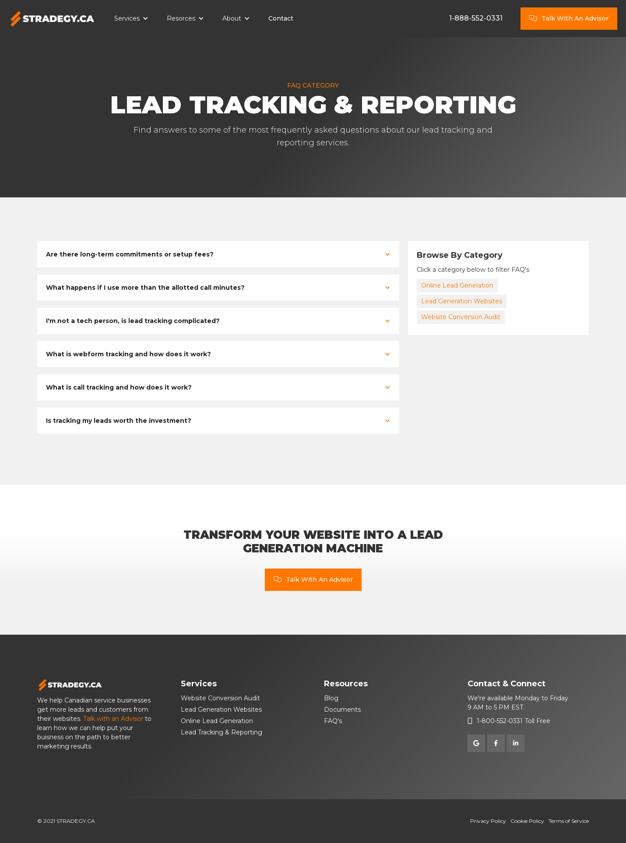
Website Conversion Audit (460, 317)
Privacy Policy (488, 821)
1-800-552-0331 (500, 721)
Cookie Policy (527, 821)
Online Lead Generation (457, 285)
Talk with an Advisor (113, 719)
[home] (52, 19)
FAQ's (333, 721)
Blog (331, 698)
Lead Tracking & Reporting (221, 732)
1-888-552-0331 (476, 18)
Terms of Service (569, 821)
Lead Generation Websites (461, 301)
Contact (280, 18)
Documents (342, 709)
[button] (131, 18)
